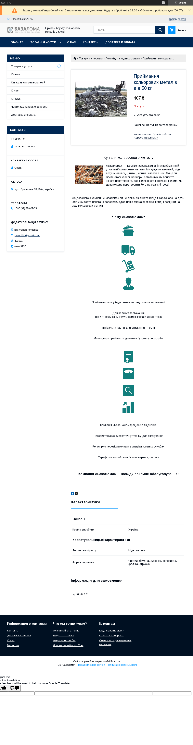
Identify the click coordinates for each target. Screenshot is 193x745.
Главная (17, 42)
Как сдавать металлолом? (28, 82)
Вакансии (13, 645)
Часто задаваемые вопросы (29, 106)
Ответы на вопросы (111, 635)
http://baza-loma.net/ (26, 229)
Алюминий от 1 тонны (66, 630)
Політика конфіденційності (122, 665)
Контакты (90, 42)
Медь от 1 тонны (63, 635)
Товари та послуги (91, 58)
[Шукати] (160, 30)
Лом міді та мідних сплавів (123, 58)
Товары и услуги (43, 42)
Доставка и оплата (120, 42)
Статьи (15, 74)
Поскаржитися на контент (91, 665)
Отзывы (16, 98)
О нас (71, 42)
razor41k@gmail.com (27, 235)
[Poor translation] (14, 688)
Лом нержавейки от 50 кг (68, 645)
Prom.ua (115, 661)
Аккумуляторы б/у (64, 640)
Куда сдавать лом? (111, 630)
